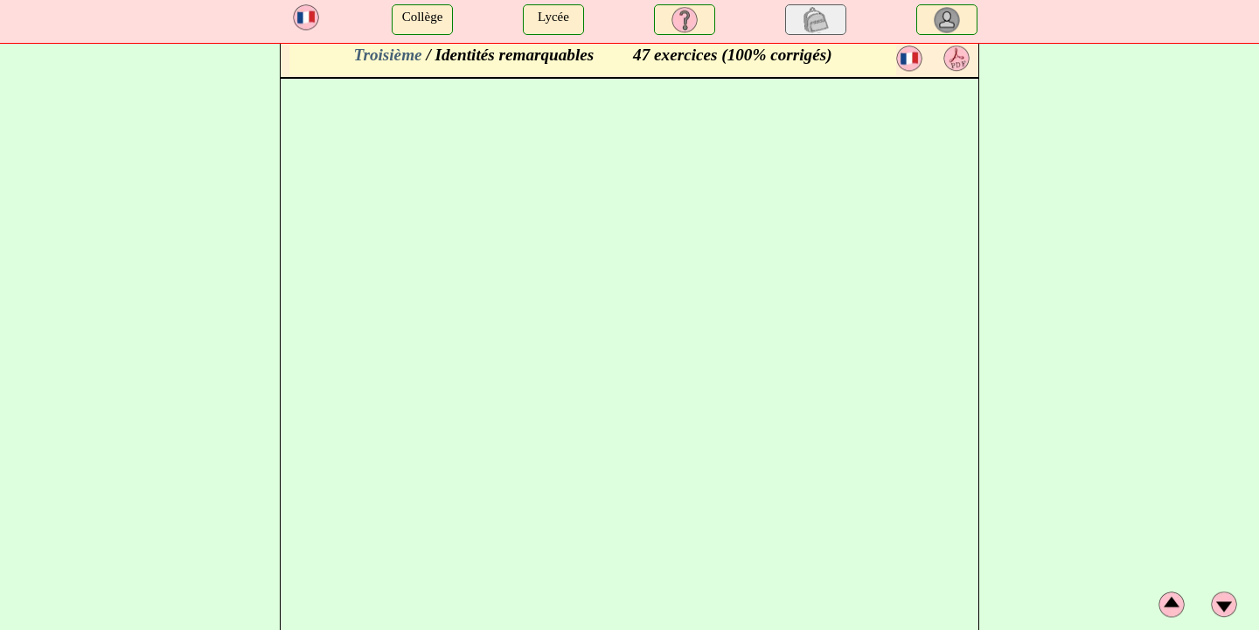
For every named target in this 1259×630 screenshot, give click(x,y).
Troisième (387, 55)
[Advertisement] (1121, 153)
